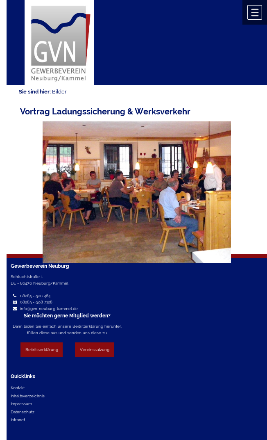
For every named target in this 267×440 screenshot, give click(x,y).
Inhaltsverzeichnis (28, 395)
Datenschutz (22, 411)
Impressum (21, 403)
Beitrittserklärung (41, 349)
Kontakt (18, 387)
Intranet (18, 419)
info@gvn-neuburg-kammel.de (49, 308)
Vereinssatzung (94, 349)
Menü (254, 12)
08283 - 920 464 (35, 295)
